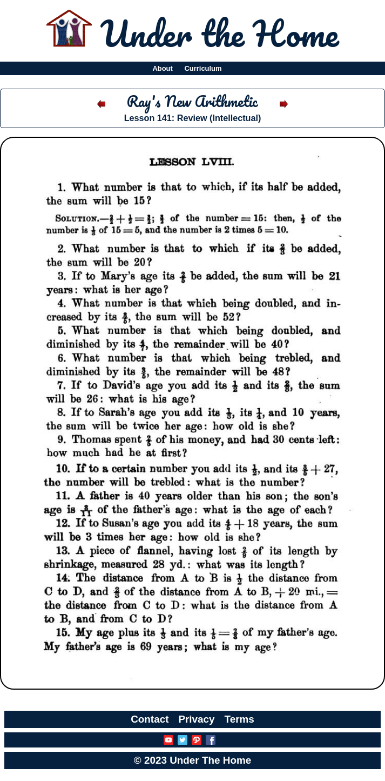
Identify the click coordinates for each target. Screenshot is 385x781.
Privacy (196, 719)
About (162, 68)
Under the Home (219, 33)
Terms (239, 719)
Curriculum (203, 68)
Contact (149, 719)
